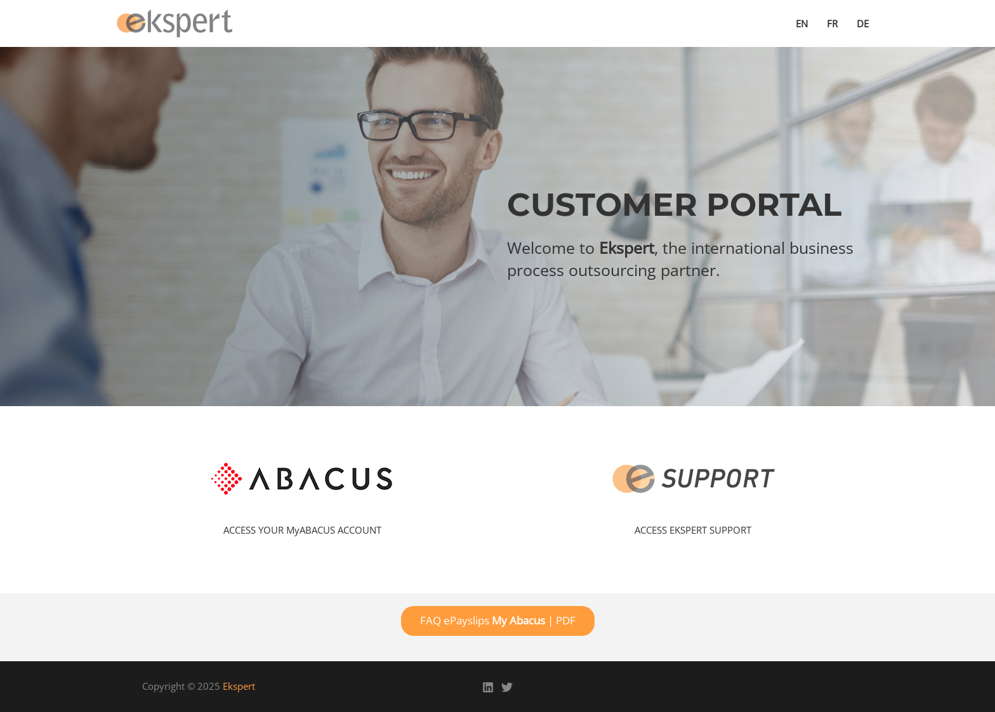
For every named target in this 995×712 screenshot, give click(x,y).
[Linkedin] (488, 687)
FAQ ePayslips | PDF (498, 620)
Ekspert (239, 686)
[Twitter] (507, 687)
